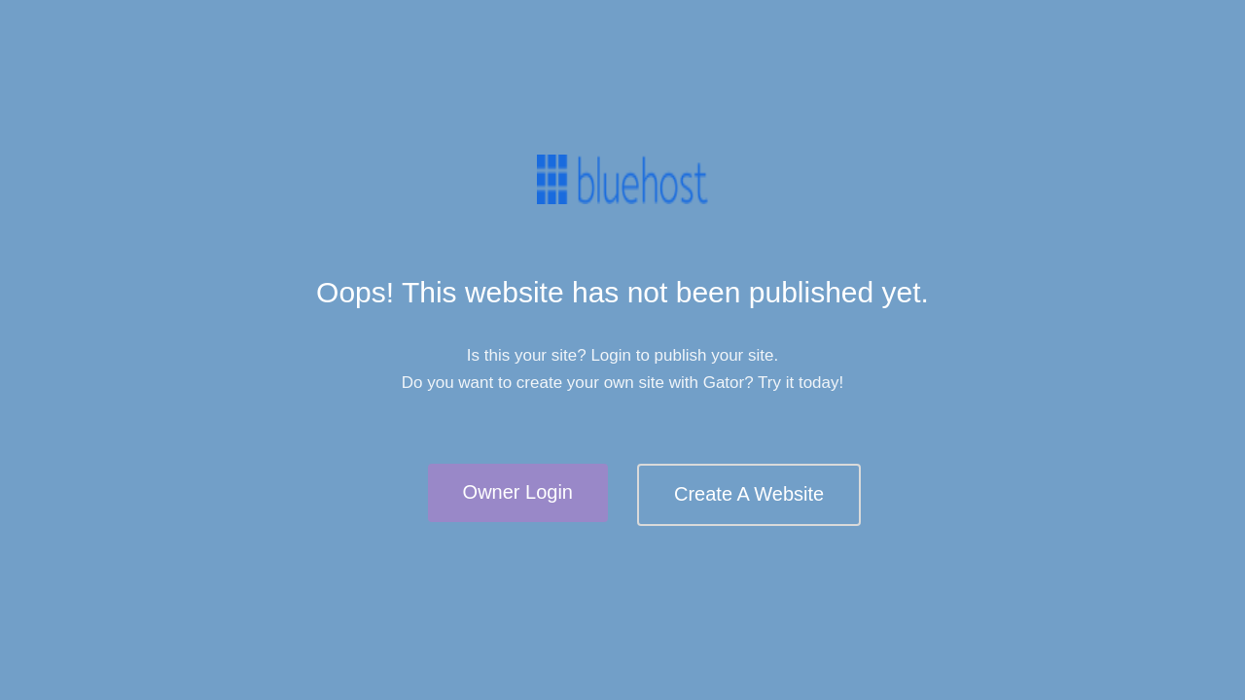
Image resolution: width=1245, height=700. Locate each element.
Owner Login (518, 492)
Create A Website (749, 494)
